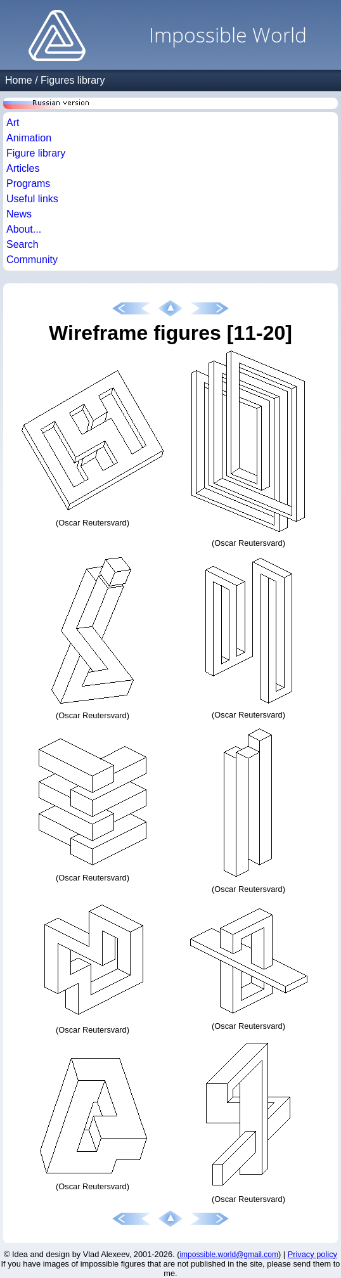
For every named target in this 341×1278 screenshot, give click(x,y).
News (19, 214)
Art (12, 122)
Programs (28, 183)
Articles (22, 168)
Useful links (32, 198)
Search (22, 244)
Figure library (35, 153)
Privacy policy (312, 1254)
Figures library (73, 80)
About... (23, 229)
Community (32, 259)
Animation (28, 137)
